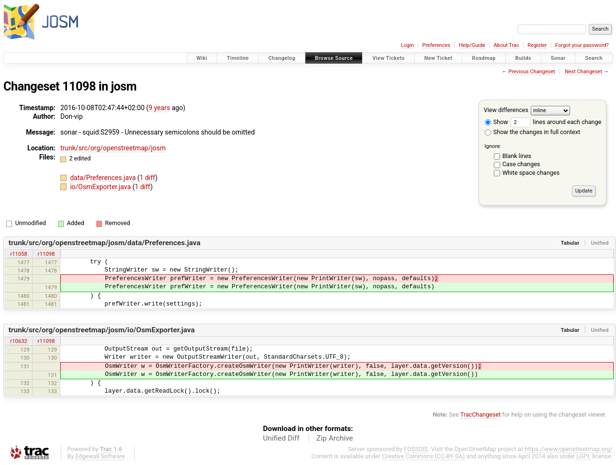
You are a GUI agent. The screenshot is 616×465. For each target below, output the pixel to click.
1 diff (148, 177)
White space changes (531, 172)
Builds (523, 58)
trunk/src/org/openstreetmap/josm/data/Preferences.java (105, 242)
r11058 (18, 253)
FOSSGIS (416, 449)
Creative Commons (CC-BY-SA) (423, 456)
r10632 (18, 341)
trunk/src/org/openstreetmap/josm (113, 148)
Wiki (201, 58)
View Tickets (388, 58)
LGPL (583, 456)
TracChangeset (480, 414)
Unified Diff (281, 438)
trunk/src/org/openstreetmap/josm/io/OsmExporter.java (102, 330)
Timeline (238, 58)
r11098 (46, 253)
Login (407, 45)
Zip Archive (335, 438)
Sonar (558, 58)
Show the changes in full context (532, 132)
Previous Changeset (531, 71)
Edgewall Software (100, 456)
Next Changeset (583, 71)
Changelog (281, 58)
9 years (159, 108)
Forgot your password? (582, 45)
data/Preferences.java (103, 177)
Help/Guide (472, 45)
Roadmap (484, 58)
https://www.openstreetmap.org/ (569, 449)
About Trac (506, 45)
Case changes (521, 164)
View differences (506, 109)
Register (537, 45)
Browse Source (334, 58)
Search (594, 58)
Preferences (436, 45)
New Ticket (438, 58)
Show (496, 121)
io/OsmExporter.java (101, 187)
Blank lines (516, 155)
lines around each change (556, 121)
